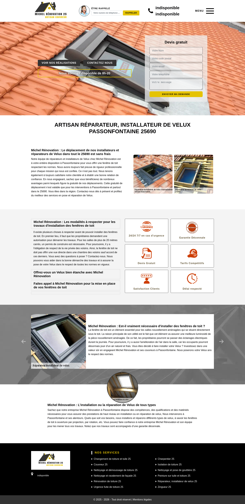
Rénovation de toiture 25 (107, 481)
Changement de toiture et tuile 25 (112, 459)
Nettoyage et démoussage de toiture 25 (116, 470)
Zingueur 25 (164, 487)
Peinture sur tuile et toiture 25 (174, 475)
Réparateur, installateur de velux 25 (177, 481)
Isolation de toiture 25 (170, 464)
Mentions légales (142, 499)
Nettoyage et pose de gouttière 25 (176, 470)
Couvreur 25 (101, 464)
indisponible (167, 7)
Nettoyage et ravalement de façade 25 (115, 475)
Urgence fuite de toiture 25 (108, 487)
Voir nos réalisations (59, 63)
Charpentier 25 (166, 459)
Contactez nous (99, 63)
